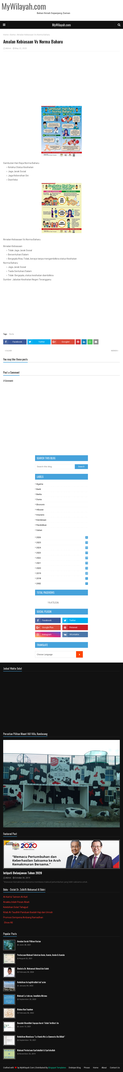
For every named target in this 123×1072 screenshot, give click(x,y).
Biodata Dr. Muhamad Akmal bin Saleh (33, 968)
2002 (62, 583)
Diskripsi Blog (75, 1068)
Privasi (87, 1068)
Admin (8, 48)
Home (5, 35)
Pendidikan (41, 525)
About (104, 1068)
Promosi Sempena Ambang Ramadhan (23, 917)
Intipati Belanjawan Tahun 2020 (22, 873)
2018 (62, 578)
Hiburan (40, 509)
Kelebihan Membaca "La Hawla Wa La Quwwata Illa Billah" (41, 1036)
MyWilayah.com (61, 24)
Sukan (39, 530)
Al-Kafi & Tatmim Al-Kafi (15, 897)
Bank (38, 489)
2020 (62, 568)
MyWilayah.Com (27, 1068)
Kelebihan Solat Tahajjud (15, 907)
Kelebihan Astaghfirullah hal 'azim (31, 982)
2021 (62, 563)
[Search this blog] (55, 466)
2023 (62, 553)
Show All (8, 922)
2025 (62, 542)
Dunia (39, 499)
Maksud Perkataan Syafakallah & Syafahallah (36, 1050)
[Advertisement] (61, 76)
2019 (62, 573)
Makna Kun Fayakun (25, 1009)
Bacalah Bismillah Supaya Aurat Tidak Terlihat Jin (38, 1023)
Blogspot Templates (57, 1068)
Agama (39, 484)
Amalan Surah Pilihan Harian (29, 941)
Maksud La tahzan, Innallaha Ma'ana (32, 995)
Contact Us (115, 1068)
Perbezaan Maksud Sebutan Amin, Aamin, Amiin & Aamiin (41, 955)
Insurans (40, 515)
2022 (62, 558)
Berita (12, 35)
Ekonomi (40, 504)
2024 (62, 547)
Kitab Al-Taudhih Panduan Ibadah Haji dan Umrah (28, 912)
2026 (62, 537)
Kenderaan (41, 520)
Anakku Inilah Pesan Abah (16, 902)
